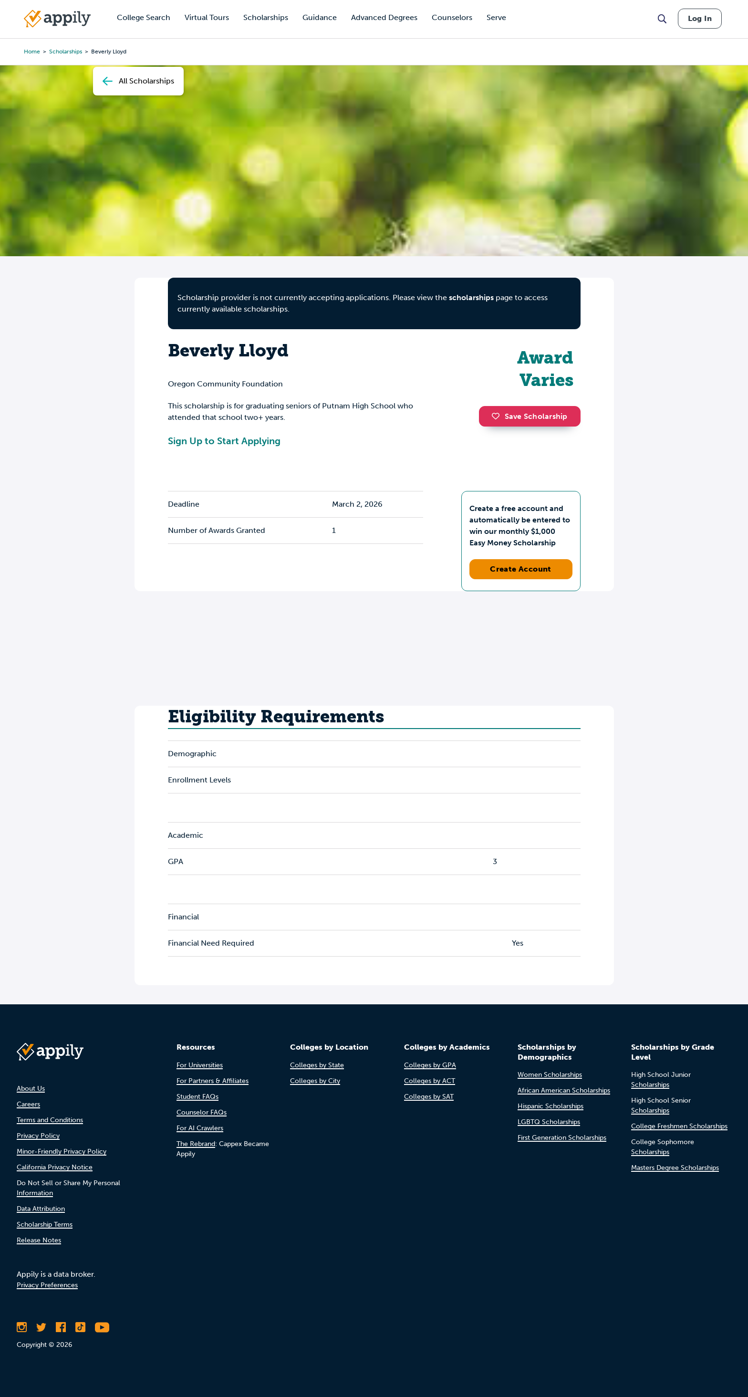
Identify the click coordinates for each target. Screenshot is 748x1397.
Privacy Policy (38, 1136)
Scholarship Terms (45, 1224)
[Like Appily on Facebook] (61, 1327)
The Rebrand (196, 1144)
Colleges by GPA (430, 1065)
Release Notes (39, 1240)
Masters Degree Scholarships (675, 1168)
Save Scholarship (529, 416)
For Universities (200, 1065)
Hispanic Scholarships (550, 1106)
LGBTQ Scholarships (549, 1122)
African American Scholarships (564, 1090)
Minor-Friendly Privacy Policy (61, 1151)
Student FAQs (197, 1097)
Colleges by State (317, 1065)
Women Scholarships (550, 1075)
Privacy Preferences (47, 1285)
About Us (31, 1088)
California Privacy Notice (55, 1167)
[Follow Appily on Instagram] (22, 1327)
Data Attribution (41, 1209)
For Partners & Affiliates (213, 1081)
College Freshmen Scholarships (679, 1126)
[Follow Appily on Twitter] (41, 1327)
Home (32, 51)
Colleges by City (315, 1081)
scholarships (65, 51)
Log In (700, 18)
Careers (28, 1104)
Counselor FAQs (202, 1112)
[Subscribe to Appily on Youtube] (102, 1327)
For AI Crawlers (200, 1128)
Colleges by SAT (429, 1097)
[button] (498, 416)
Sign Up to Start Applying (224, 441)
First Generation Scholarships (562, 1138)
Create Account (520, 568)
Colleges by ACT (429, 1081)
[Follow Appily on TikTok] (80, 1327)
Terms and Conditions (50, 1120)
